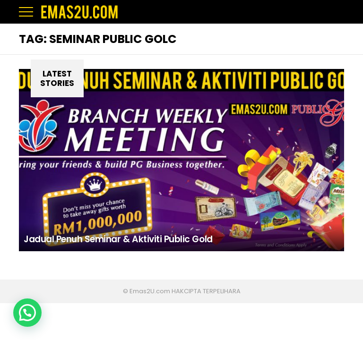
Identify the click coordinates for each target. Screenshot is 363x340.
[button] (27, 312)
